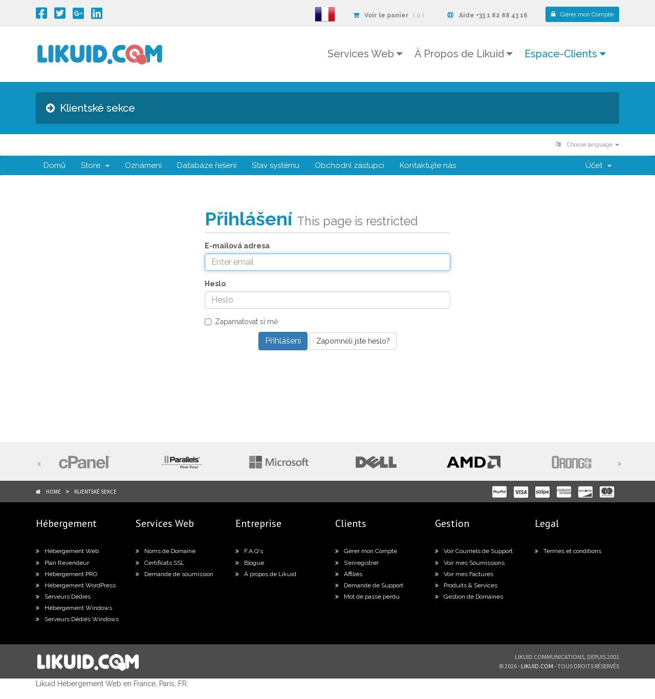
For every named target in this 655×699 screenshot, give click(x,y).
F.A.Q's (249, 551)
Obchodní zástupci (349, 165)
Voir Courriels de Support (474, 551)
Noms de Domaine (165, 551)
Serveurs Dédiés (63, 596)
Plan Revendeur (62, 562)
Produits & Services (466, 585)
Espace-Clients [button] (565, 54)
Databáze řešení (206, 165)
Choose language (587, 144)
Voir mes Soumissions (470, 562)
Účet (598, 165)
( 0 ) (388, 15)
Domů (54, 165)
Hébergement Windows (74, 607)
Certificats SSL (160, 562)
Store (95, 165)
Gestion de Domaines (469, 596)
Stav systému (275, 165)
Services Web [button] (365, 54)
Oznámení (143, 165)
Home (53, 491)
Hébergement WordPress (76, 585)
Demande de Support (369, 585)
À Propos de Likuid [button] (463, 54)
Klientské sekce (95, 491)
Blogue (249, 562)
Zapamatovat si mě (241, 321)
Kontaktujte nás (428, 165)
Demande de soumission (174, 574)
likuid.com (537, 666)
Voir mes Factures (464, 574)
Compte (582, 14)
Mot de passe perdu (367, 596)
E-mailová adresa (237, 246)
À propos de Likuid (265, 574)
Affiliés (348, 574)
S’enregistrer (357, 562)
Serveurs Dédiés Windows (77, 619)
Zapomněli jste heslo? (353, 341)
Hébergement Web (67, 551)
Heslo (215, 284)
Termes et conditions (568, 551)
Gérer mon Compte (366, 551)
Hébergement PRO (66, 574)
